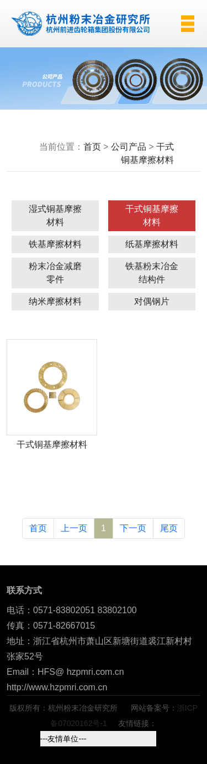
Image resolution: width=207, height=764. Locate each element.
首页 (92, 146)
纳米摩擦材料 (55, 301)
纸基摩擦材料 (151, 244)
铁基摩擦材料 (55, 244)
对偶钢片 (151, 301)
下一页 (133, 528)
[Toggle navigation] (182, 23)
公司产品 (128, 146)
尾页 (169, 528)
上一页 (74, 528)
